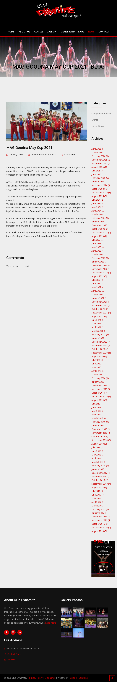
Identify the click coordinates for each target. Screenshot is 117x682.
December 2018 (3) (100, 429)
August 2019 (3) (99, 400)
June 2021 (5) (97, 319)
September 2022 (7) (101, 272)
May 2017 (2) (97, 498)
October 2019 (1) (99, 392)
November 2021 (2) (100, 305)
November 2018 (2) (100, 432)
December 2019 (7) (100, 385)
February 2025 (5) (100, 177)
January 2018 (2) (99, 469)
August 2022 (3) (99, 276)
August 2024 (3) (99, 196)
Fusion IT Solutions (78, 677)
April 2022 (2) (97, 290)
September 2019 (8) (101, 396)
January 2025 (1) (99, 181)
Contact (104, 31)
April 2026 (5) (97, 148)
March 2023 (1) (98, 254)
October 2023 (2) (99, 228)
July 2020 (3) (97, 360)
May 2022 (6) (97, 287)
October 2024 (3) (99, 188)
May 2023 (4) (97, 247)
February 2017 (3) (100, 509)
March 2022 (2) (98, 294)
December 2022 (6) (100, 265)
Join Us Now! (103, 570)
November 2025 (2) (100, 163)
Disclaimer (50, 677)
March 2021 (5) (98, 330)
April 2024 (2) (97, 210)
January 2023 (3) (99, 261)
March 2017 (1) (98, 505)
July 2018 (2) (97, 447)
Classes (38, 31)
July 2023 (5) (97, 239)
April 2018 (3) (97, 458)
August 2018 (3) (99, 443)
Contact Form (14, 654)
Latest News (97, 126)
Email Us (11, 659)
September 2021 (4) (101, 312)
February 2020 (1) (100, 378)
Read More (50, 622)
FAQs (81, 31)
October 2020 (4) (99, 349)
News (91, 31)
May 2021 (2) (97, 323)
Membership (68, 31)
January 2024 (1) (99, 221)
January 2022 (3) (99, 298)
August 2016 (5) (99, 531)
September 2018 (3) (101, 440)
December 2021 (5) (100, 301)
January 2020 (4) (99, 381)
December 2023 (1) (100, 225)
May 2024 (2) (97, 207)
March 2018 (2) (98, 461)
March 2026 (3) (98, 152)
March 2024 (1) (98, 214)
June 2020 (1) (97, 363)
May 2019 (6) (97, 411)
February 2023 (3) (100, 258)
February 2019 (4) (100, 421)
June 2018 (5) (97, 451)
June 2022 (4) (97, 283)
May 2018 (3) (97, 454)
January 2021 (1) (99, 338)
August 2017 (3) (99, 487)
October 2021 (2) (99, 309)
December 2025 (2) (100, 159)
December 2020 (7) (100, 341)
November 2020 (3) (100, 345)
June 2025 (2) (97, 174)
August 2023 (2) (99, 236)
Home (11, 31)
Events (94, 119)
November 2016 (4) (100, 520)
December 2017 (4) (100, 472)
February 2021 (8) (100, 334)
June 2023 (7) (97, 243)
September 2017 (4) (101, 483)
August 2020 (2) (99, 356)
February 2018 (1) (100, 465)
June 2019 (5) (97, 407)
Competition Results (101, 113)
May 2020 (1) (97, 367)
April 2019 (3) (97, 414)
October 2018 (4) (99, 436)
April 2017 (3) (97, 502)
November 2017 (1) (100, 476)
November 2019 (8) (100, 389)
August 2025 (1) (99, 167)
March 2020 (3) (98, 374)
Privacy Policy (35, 677)
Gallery (51, 31)
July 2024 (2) (97, 199)
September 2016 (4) (101, 527)
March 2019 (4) (98, 418)
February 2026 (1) (100, 156)
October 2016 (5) (99, 523)
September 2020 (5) (101, 352)
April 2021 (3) (97, 327)
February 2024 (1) (100, 218)
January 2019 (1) (99, 425)
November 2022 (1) (100, 268)
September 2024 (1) (101, 192)
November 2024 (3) (100, 185)
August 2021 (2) (99, 316)
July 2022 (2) (97, 279)
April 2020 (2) (97, 370)
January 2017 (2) (99, 512)
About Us (24, 31)
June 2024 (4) (97, 203)
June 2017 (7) (97, 494)
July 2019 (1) (97, 403)
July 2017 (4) (97, 491)
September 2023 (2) (101, 232)
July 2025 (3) (97, 170)
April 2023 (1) (97, 250)
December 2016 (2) (100, 516)
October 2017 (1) (99, 480)
